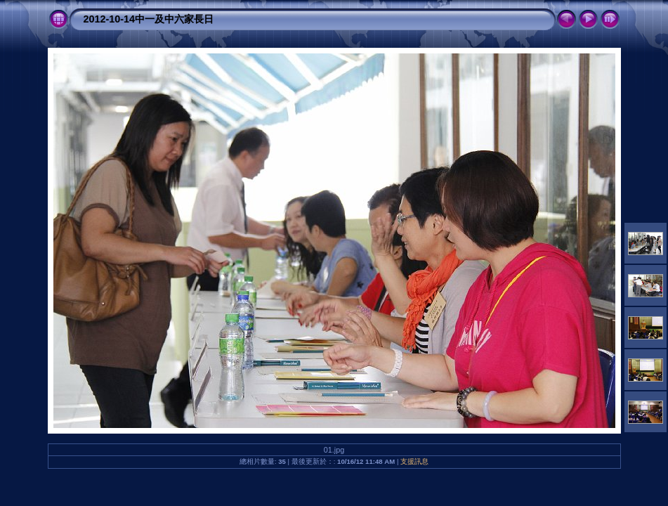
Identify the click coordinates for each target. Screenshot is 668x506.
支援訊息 (414, 461)
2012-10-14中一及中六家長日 (149, 19)
